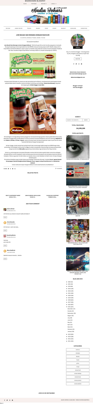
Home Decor (18, 28)
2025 (69, 284)
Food (46, 28)
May (69, 322)
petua (77, 363)
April (69, 324)
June (69, 320)
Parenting (84, 28)
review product (77, 380)
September (71, 313)
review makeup (77, 373)
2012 (69, 338)
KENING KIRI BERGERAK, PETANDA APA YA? (78, 159)
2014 (69, 334)
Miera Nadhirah (11, 250)
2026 (69, 282)
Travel (29, 28)
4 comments (58, 168)
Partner (33, 3)
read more (78, 58)
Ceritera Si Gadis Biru (69, 400)
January (70, 331)
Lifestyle (24, 37)
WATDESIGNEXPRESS (84, 400)
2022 (69, 291)
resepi (77, 366)
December (70, 308)
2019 (69, 297)
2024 (69, 286)
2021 (69, 293)
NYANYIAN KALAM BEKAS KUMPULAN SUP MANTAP (77, 215)
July (69, 318)
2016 (69, 304)
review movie (78, 377)
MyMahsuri (43, 138)
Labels (53, 3)
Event (54, 28)
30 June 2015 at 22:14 (11, 237)
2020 (69, 295)
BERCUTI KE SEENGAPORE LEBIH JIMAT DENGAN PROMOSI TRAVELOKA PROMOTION (77, 272)
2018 (69, 300)
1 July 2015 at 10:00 (11, 252)
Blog (25, 3)
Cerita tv (78, 349)
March (69, 327)
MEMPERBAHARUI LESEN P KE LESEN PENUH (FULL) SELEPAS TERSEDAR (77, 186)
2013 (69, 336)
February (70, 329)
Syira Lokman (10, 209)
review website (77, 383)
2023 (69, 288)
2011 (69, 341)
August (69, 315)
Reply (5, 217)
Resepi (38, 28)
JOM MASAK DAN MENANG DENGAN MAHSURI (33, 35)
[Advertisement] (77, 104)
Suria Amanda (11, 222)
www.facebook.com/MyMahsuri (45, 164)
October (70, 311)
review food (78, 370)
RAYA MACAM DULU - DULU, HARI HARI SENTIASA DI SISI (78, 243)
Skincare (73, 28)
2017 (69, 302)
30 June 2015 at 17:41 (11, 210)
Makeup (63, 28)
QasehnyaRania (11, 235)
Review (43, 3)
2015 (69, 306)
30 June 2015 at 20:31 (11, 223)
